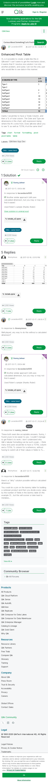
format (17, 133)
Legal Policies (7, 744)
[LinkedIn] (8, 723)
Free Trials (5, 651)
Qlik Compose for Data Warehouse (16, 618)
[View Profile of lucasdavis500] (16, 47)
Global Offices (7, 703)
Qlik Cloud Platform (9, 595)
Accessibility (6, 688)
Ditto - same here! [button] (10, 150)
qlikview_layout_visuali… (29, 532)
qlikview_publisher (18, 543)
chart (9, 133)
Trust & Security (8, 684)
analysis (33, 551)
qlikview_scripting (11, 532)
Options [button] (44, 31)
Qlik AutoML (6, 603)
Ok (24, 775)
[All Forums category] (5, 576)
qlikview (29, 540)
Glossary (5, 659)
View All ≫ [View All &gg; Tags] (8, 561)
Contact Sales (7, 707)
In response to (18, 193)
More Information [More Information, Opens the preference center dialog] (24, 780)
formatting (27, 133)
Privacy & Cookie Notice (11, 748)
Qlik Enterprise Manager (11, 622)
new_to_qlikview (10, 528)
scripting (7, 555)
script (37, 540)
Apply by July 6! (29, 24)
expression (31, 543)
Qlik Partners (6, 648)
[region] (24, 768)
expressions (33, 547)
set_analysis (21, 547)
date (40, 543)
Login (33, 2)
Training (4, 663)
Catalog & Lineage (9, 626)
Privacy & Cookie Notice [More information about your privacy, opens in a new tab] (16, 770)
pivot (36, 133)
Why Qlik (5, 633)
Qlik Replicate (7, 611)
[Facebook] (13, 723)
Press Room (6, 681)
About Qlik (5, 677)
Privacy (4, 692)
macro (6, 551)
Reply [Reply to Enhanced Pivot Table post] (39, 161)
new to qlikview (25, 528)
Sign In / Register (40, 12)
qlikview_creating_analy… (14, 540)
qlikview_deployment (12, 536)
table (15, 136)
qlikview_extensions (19, 551)
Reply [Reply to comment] (36, 241)
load (6, 547)
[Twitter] (3, 723)
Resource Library (8, 644)
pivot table (6, 136)
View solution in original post (16, 211)
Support (4, 666)
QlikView (6, 31)
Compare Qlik (7, 655)
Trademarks (6, 752)
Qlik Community (9, 717)
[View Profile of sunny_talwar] (19, 183)
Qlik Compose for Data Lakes (14, 614)
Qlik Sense (5, 599)
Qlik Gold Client (7, 630)
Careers (4, 696)
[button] (45, 46)
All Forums (14, 576)
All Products (6, 592)
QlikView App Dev (17, 141)
